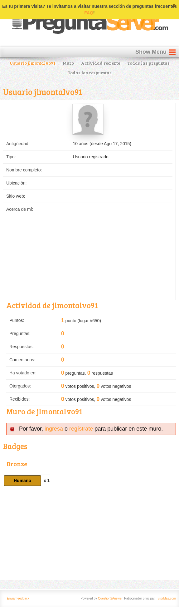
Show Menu (151, 52)
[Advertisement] (89, 533)
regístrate (81, 429)
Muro (68, 63)
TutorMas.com (166, 598)
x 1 (47, 480)
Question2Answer (110, 598)
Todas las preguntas (148, 63)
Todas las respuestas (90, 73)
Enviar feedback (18, 598)
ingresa (54, 429)
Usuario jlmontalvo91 (33, 63)
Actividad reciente (100, 63)
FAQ (88, 12)
